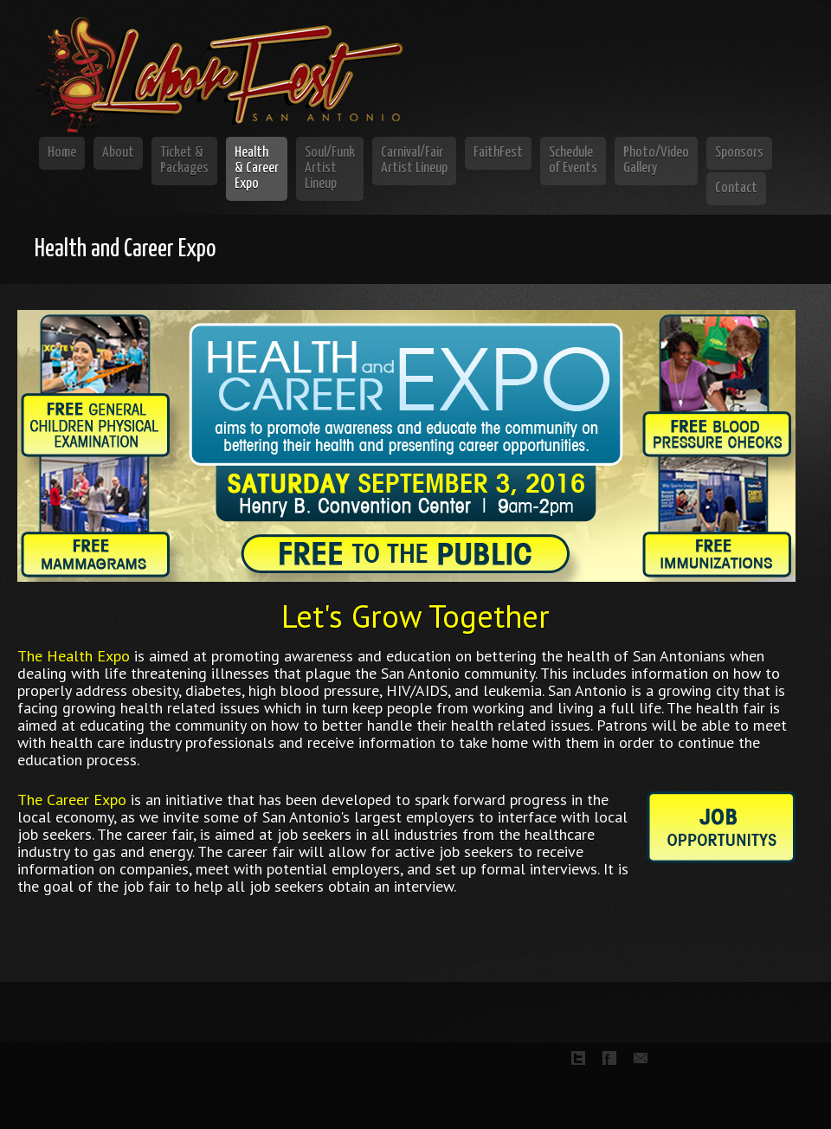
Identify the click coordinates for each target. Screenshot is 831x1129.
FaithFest (498, 152)
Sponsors (739, 152)
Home (62, 152)
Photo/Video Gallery (656, 160)
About (118, 152)
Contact (736, 188)
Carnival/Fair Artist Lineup (414, 160)
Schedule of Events (573, 160)
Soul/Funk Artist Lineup (330, 168)
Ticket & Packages (184, 160)
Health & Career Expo (257, 168)
